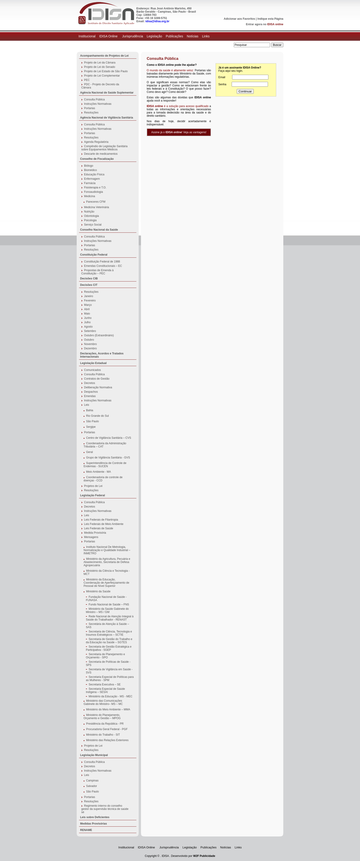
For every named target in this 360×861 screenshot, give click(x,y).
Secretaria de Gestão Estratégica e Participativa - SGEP (109, 648)
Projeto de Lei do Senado (99, 67)
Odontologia (91, 216)
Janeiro (88, 296)
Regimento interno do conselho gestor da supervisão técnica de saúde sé (104, 809)
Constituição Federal (93, 254)
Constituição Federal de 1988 (102, 261)
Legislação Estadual (93, 363)
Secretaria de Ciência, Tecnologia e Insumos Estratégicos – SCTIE (109, 633)
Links (206, 36)
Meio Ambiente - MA (98, 471)
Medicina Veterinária (96, 207)
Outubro (89, 339)
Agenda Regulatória (96, 142)
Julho (87, 322)
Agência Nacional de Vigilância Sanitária (106, 117)
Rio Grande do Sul (97, 415)
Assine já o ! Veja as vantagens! (178, 132)
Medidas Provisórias (93, 823)
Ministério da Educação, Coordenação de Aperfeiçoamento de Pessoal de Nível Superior (106, 583)
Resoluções (91, 112)
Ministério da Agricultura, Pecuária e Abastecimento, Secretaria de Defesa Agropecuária (107, 562)
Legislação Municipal (94, 755)
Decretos (89, 383)
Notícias (192, 36)
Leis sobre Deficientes (94, 817)
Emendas (90, 396)
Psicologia (90, 220)
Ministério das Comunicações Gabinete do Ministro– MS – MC (103, 702)
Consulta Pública (94, 99)
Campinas (92, 780)
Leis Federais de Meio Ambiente (103, 524)
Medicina (89, 196)
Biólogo (88, 165)
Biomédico (90, 170)
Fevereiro (90, 300)
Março (88, 304)
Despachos (91, 391)
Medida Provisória (95, 532)
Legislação (154, 36)
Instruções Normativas (97, 103)
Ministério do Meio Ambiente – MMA (108, 709)
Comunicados (92, 370)
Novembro (90, 344)
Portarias (89, 108)
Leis (86, 404)
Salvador (91, 786)
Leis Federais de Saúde (98, 528)
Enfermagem (92, 178)
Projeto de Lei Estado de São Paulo (106, 71)
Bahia (89, 410)
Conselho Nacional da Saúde (99, 229)
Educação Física (94, 174)
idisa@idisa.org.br (157, 21)
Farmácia (90, 183)
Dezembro (90, 348)
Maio (87, 313)
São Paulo (92, 421)
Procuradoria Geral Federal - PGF (107, 729)
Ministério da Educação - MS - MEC (110, 696)
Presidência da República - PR (105, 723)
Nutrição (89, 211)
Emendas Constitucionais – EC (103, 266)
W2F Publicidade (204, 856)
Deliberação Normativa (98, 387)
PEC (87, 80)
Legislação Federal (92, 495)
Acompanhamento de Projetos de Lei (104, 55)
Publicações (174, 36)
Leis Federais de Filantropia (101, 519)
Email (221, 77)
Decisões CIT (88, 285)
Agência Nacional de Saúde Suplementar (107, 92)
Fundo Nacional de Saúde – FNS (109, 604)
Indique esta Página (270, 18)
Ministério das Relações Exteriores (107, 740)
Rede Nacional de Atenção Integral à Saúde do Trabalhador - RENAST (109, 618)
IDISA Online (108, 36)
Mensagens (91, 537)
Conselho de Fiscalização (97, 158)
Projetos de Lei (93, 486)
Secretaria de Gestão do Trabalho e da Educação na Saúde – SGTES (109, 640)
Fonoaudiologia (93, 191)
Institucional (87, 36)
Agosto (88, 326)
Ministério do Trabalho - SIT (103, 734)
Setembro (90, 331)
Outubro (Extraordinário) (99, 335)
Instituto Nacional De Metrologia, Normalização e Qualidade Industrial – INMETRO (107, 550)
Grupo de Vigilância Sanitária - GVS (108, 457)
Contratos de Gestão (97, 378)
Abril (87, 309)
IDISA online (275, 24)
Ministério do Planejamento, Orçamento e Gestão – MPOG (102, 716)
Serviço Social (92, 224)
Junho (88, 318)
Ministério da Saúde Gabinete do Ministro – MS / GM (107, 610)
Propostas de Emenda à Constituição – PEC (97, 272)
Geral (89, 452)
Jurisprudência (132, 36)
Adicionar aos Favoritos (239, 18)
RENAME (86, 830)
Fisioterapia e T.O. (95, 187)
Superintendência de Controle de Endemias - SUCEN (105, 464)
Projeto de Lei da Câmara (99, 62)
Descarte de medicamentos (101, 153)
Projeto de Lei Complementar (102, 75)
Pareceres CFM (95, 201)
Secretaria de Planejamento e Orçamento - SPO (105, 656)
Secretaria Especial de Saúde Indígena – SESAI (105, 690)
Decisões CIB (89, 278)
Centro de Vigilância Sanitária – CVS (108, 437)
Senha (222, 84)
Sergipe (91, 426)
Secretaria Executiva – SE (105, 684)
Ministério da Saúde (98, 591)
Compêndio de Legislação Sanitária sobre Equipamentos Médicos (104, 148)
